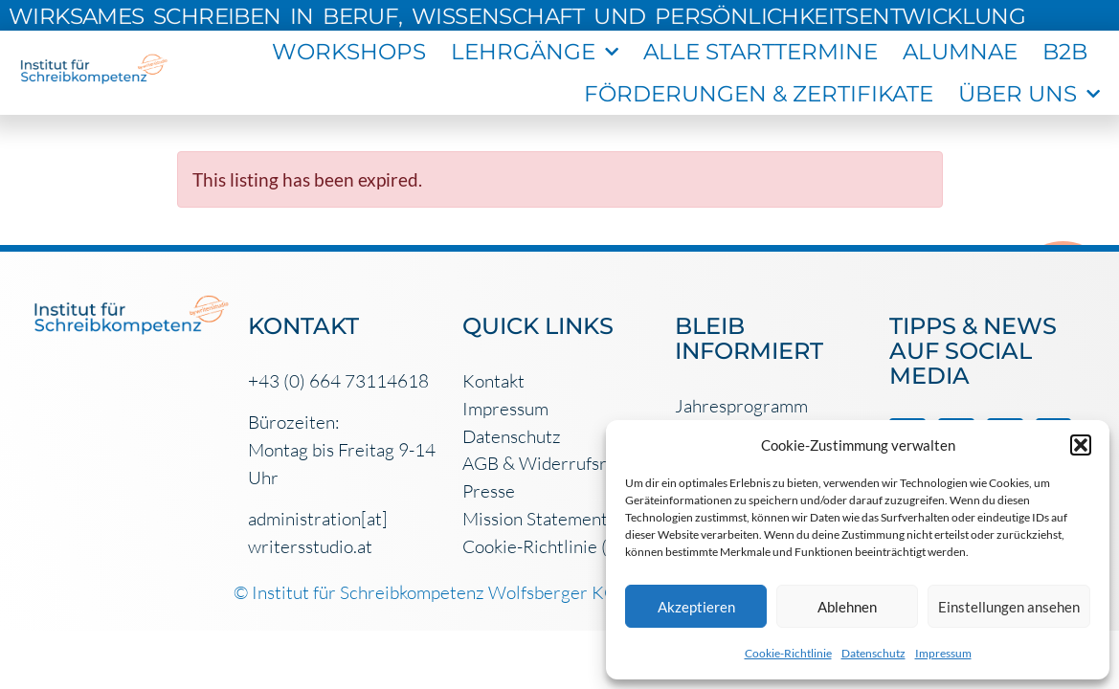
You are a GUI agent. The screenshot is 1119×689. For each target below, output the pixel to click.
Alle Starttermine (760, 51)
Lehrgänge (534, 51)
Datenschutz (873, 653)
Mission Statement (535, 518)
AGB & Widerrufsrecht (551, 463)
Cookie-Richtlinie (788, 653)
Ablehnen (847, 606)
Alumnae (960, 51)
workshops (349, 51)
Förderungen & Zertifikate (758, 93)
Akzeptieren (696, 606)
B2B (1064, 51)
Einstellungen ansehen (1009, 606)
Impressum (943, 653)
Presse (488, 490)
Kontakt (493, 380)
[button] (1080, 445)
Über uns (1029, 94)
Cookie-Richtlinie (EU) (549, 546)
